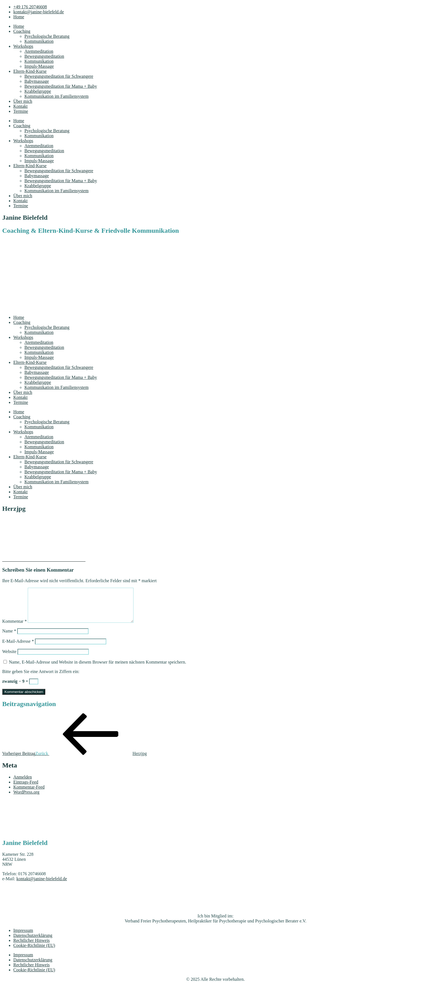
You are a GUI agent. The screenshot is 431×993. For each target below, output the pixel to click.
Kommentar (14, 628)
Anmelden (22, 783)
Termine (20, 111)
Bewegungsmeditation (44, 56)
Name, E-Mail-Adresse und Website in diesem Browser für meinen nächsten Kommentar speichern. (97, 668)
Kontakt (20, 106)
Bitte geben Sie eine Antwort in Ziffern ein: (40, 678)
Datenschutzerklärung (32, 942)
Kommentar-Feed (29, 793)
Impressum (23, 937)
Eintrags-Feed (25, 788)
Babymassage (36, 81)
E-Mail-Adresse (18, 648)
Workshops (23, 46)
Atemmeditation (38, 51)
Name (9, 637)
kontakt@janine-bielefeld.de (41, 885)
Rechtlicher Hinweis (31, 947)
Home (18, 26)
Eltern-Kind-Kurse (30, 71)
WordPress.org (26, 798)
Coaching (21, 31)
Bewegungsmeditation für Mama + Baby (60, 86)
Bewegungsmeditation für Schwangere (58, 76)
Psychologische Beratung (46, 36)
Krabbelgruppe (37, 91)
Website (9, 658)
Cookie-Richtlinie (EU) (34, 952)
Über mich (22, 101)
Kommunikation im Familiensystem (56, 96)
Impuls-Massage (39, 66)
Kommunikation (39, 41)
